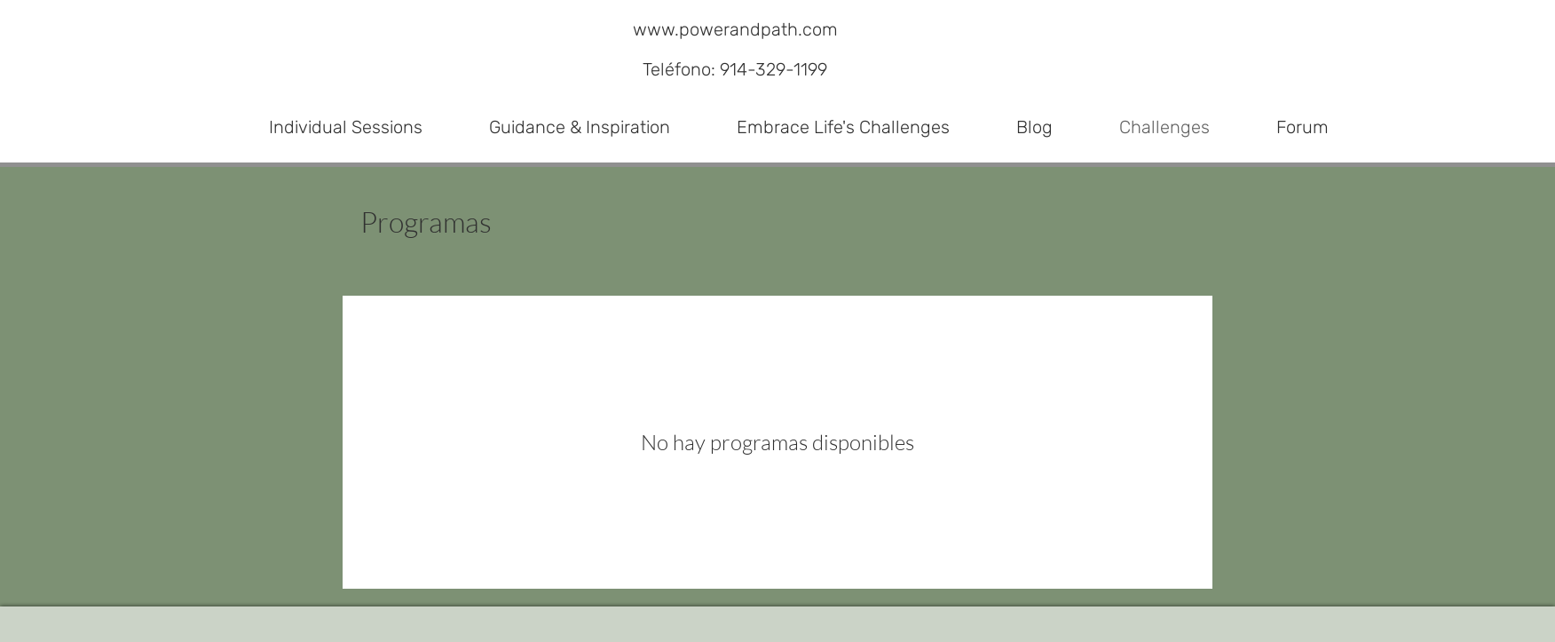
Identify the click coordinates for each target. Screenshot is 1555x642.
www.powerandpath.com (735, 29)
